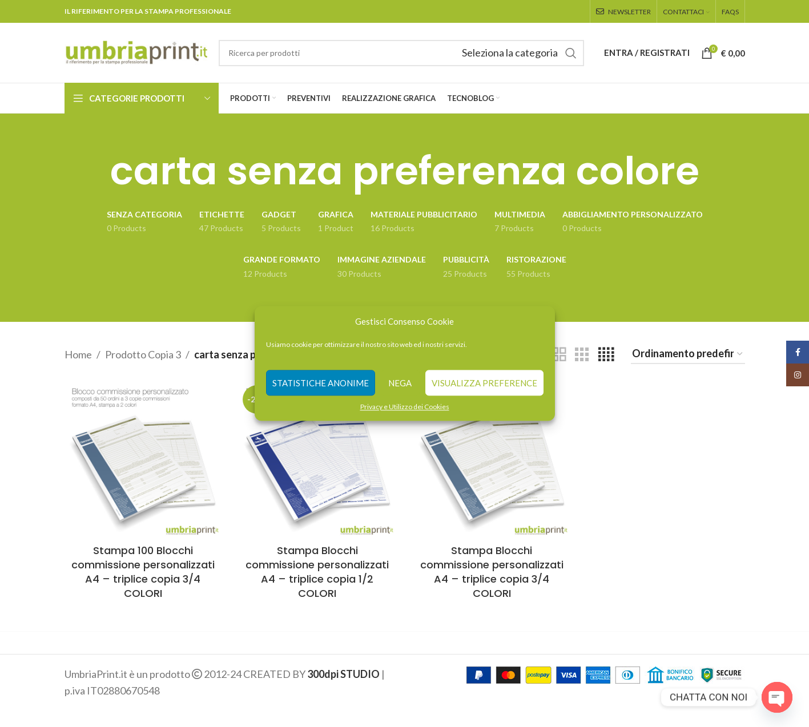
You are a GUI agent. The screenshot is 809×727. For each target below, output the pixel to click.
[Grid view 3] (582, 354)
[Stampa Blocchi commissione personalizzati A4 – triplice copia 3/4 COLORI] (492, 460)
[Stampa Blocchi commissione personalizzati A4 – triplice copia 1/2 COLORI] (317, 460)
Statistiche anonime (320, 383)
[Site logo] (136, 51)
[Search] (401, 53)
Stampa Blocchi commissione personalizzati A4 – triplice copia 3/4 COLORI (492, 572)
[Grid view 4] (606, 354)
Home (78, 354)
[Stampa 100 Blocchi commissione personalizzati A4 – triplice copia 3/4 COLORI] (143, 460)
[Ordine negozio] (688, 354)
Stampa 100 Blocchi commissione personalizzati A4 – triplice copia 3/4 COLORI (143, 572)
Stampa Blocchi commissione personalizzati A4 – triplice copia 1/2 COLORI (317, 572)
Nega (400, 383)
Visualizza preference (484, 383)
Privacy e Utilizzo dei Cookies (404, 406)
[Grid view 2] (559, 354)
